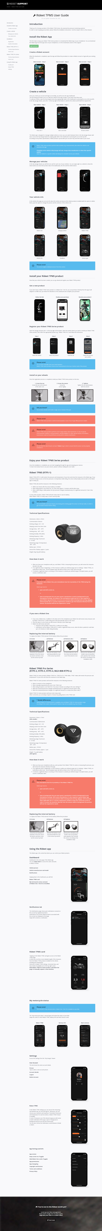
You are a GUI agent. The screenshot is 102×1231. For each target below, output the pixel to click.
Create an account (12, 28)
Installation (9, 39)
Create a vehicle (11, 31)
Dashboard (10, 64)
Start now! (51, 1220)
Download (34, 46)
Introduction (10, 23)
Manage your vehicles (13, 34)
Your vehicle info (12, 36)
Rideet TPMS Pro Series (13, 54)
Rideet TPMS (11, 67)
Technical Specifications (13, 49)
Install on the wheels (12, 44)
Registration (11, 41)
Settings (10, 69)
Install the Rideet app (12, 26)
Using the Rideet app (12, 62)
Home (8, 6)
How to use (10, 51)
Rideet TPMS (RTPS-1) (12, 46)
